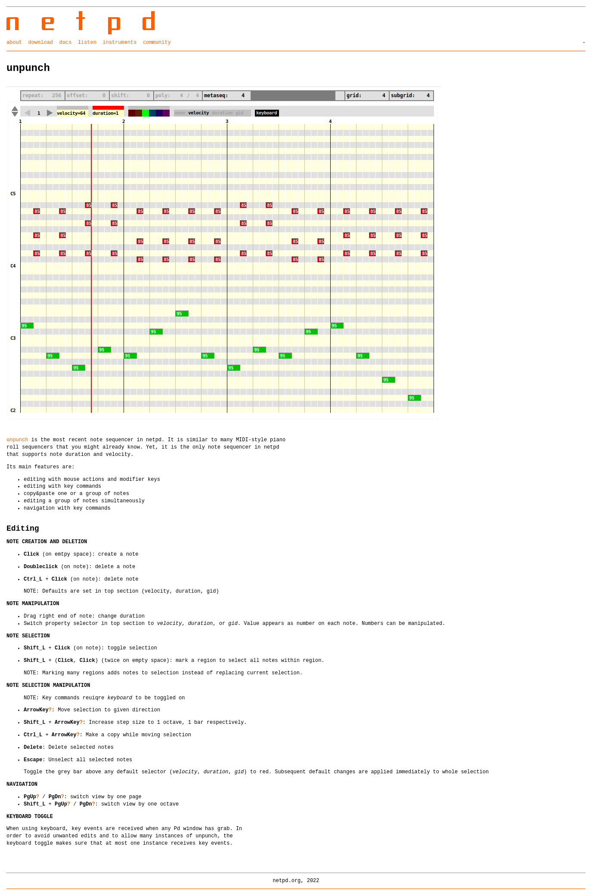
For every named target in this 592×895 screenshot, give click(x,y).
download (40, 42)
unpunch (17, 439)
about (14, 42)
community (157, 42)
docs (65, 42)
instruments (119, 42)
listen (87, 42)
